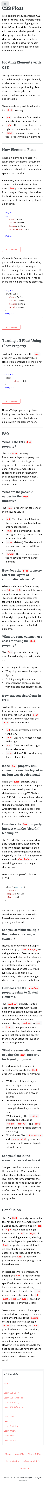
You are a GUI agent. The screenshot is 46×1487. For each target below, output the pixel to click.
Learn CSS (8, 1421)
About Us (19, 1454)
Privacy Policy (12, 1461)
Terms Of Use (34, 1454)
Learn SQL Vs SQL (12, 1402)
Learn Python (10, 1440)
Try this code (11, 249)
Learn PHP (9, 1435)
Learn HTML (9, 1416)
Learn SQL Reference (13, 1407)
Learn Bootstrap (11, 1426)
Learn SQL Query (11, 1393)
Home (7, 1383)
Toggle (5, 4)
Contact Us (24, 1468)
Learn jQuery (10, 1430)
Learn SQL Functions (13, 1397)
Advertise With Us (31, 1461)
